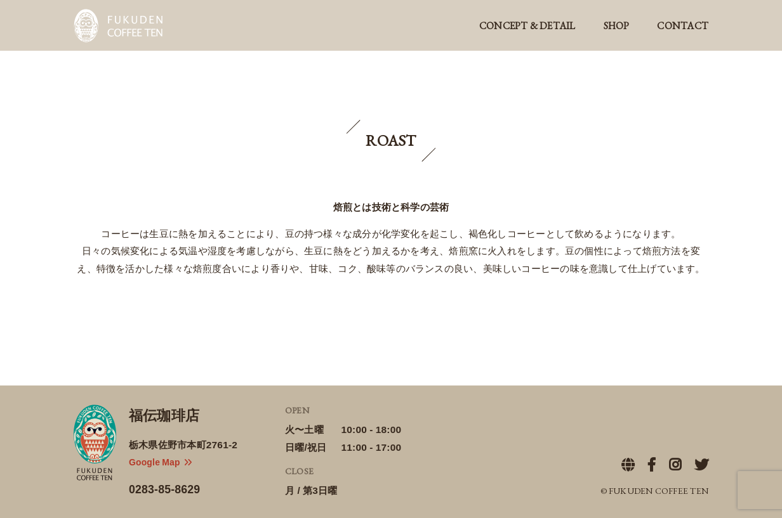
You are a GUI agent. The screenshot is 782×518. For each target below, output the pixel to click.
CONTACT (682, 25)
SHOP (617, 25)
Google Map (160, 461)
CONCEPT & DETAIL (527, 25)
